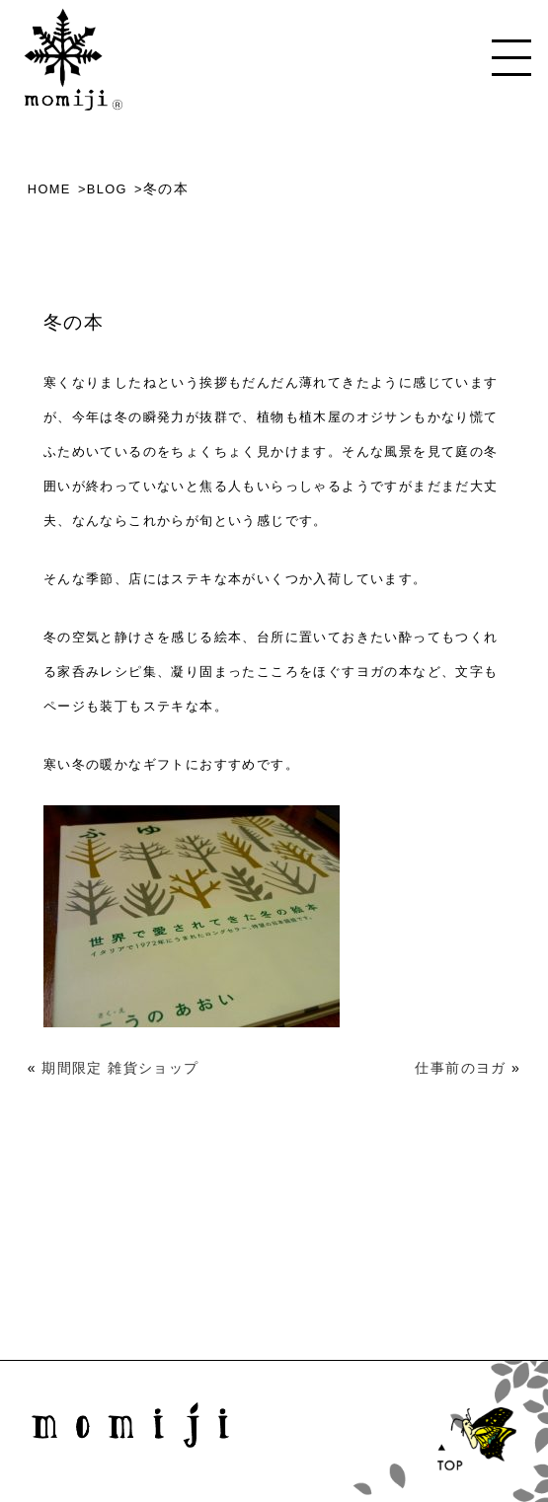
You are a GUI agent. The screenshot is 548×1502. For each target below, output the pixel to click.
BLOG (107, 189)
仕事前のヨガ (460, 1068)
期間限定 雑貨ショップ (119, 1068)
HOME (49, 189)
